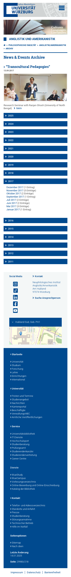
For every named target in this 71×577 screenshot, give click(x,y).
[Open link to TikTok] (13, 290)
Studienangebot (19, 399)
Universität (16, 362)
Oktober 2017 (13, 193)
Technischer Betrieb (21, 523)
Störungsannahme (21, 520)
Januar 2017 (13, 209)
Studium (15, 365)
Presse (14, 512)
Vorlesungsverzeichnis (23, 482)
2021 (10, 148)
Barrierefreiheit (52, 572)
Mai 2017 (11, 206)
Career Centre (18, 459)
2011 (10, 261)
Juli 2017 (11, 199)
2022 (10, 140)
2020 (10, 156)
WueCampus (18, 478)
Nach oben (16, 546)
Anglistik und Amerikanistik (32, 39)
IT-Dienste (16, 437)
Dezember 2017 (14, 187)
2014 (10, 237)
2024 (10, 124)
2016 (10, 220)
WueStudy (16, 475)
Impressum (17, 572)
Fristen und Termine (21, 396)
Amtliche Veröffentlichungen (26, 417)
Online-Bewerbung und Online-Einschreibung (34, 485)
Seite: (13, 561)
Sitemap (15, 543)
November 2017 (14, 190)
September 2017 (15, 196)
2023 (10, 132)
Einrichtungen (18, 376)
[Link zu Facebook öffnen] (13, 304)
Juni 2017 (11, 203)
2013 (10, 245)
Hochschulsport (19, 441)
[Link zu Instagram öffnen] (13, 284)
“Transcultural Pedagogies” (28, 67)
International (17, 380)
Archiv (9, 48)
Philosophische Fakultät (22, 45)
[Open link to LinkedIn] (13, 297)
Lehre (14, 372)
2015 (10, 228)
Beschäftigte (17, 410)
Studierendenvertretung (23, 455)
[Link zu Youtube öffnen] (13, 310)
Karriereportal (18, 407)
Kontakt (39, 276)
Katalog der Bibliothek (22, 489)
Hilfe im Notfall (19, 527)
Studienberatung (19, 444)
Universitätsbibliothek (22, 434)
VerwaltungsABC (20, 414)
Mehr (19, 108)
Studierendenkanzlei (21, 451)
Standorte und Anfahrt (22, 509)
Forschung (16, 369)
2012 (10, 253)
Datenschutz (34, 572)
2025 (10, 115)
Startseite (16, 354)
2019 (10, 165)
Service (15, 426)
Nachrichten (17, 403)
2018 (10, 173)
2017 (10, 181)
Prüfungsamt (18, 448)
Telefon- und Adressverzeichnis (27, 505)
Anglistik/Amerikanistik (52, 45)
